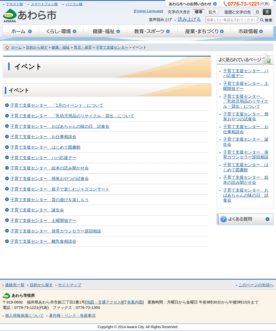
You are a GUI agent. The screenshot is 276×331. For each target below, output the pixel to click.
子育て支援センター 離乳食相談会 (43, 241)
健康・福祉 (61, 47)
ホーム (16, 47)
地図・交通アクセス (103, 302)
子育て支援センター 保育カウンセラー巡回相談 (55, 231)
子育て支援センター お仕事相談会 (43, 137)
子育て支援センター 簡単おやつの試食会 (49, 178)
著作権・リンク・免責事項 (72, 315)
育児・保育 (83, 47)
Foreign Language (148, 11)
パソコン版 (74, 4)
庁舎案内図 (133, 302)
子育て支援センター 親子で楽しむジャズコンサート (59, 189)
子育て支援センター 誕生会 (37, 210)
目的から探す (37, 47)
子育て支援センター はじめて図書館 (45, 147)
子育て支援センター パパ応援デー (43, 158)
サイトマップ (69, 285)
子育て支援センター (112, 47)
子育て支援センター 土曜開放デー (43, 220)
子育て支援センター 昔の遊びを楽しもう (49, 200)
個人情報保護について (24, 315)
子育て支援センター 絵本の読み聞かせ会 (49, 168)
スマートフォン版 (44, 4)
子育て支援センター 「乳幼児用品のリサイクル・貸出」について (72, 116)
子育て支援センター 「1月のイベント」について (56, 105)
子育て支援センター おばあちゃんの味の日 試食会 (59, 126)
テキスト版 (14, 4)
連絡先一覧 (15, 285)
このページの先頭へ (256, 285)
